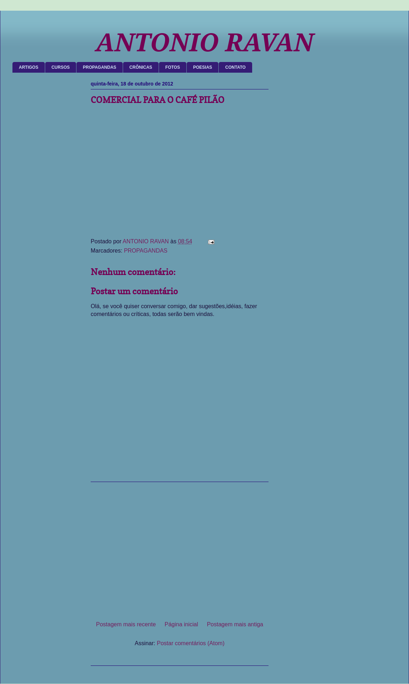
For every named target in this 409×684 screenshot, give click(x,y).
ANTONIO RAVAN (204, 42)
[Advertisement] (179, 548)
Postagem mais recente (126, 624)
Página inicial (181, 624)
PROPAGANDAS (99, 67)
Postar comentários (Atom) (190, 643)
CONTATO (235, 67)
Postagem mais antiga (235, 624)
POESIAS (202, 67)
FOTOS (172, 67)
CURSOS (61, 67)
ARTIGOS (28, 67)
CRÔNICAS (140, 67)
